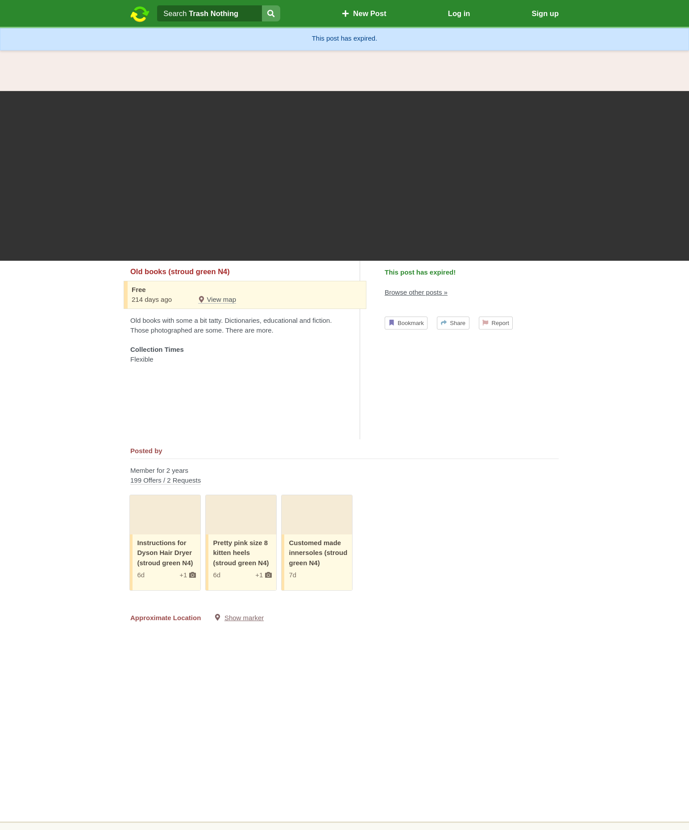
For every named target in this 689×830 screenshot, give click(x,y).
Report (495, 323)
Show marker (244, 617)
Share (453, 323)
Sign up (545, 13)
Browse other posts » (416, 292)
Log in (459, 13)
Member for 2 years (344, 476)
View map (217, 299)
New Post (364, 13)
